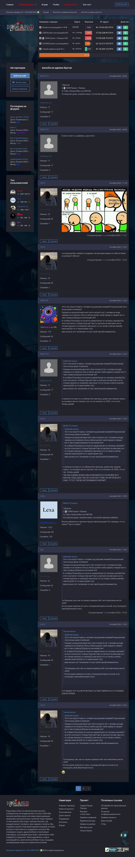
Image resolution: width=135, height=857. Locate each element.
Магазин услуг (86, 827)
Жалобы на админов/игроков (65, 12)
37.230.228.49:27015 (104, 33)
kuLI (18, 122)
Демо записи (64, 815)
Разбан (56, 5)
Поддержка (64, 819)
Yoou (18, 143)
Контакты (63, 822)
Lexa (42, 496)
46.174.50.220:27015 (104, 27)
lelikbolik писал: (70, 361)
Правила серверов (88, 817)
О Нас (103, 824)
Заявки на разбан (87, 824)
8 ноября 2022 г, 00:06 (118, 130)
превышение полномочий (22, 159)
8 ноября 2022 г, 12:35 (118, 301)
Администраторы (87, 821)
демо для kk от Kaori (19, 117)
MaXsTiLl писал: (70, 426)
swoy (42, 183)
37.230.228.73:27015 (104, 38)
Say (42, 549)
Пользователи (65, 812)
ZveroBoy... (21, 133)
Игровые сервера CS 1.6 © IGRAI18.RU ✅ (22, 12)
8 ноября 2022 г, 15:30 (118, 496)
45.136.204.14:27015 (104, 49)
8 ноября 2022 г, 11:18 (118, 183)
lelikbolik (44, 300)
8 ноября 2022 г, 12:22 (118, 247)
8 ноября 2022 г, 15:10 (118, 354)
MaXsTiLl (44, 76)
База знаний (106, 821)
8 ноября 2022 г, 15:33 (118, 624)
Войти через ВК (21, 82)
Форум (45, 5)
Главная (9, 5)
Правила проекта (108, 817)
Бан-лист (87, 5)
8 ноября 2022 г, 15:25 (118, 419)
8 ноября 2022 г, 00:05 (118, 76)
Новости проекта (66, 809)
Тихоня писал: (69, 631)
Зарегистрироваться (21, 89)
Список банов (86, 831)
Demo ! (13, 127)
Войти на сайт (122, 4)
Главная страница (67, 806)
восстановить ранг (18, 149)
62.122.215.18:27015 (104, 44)
